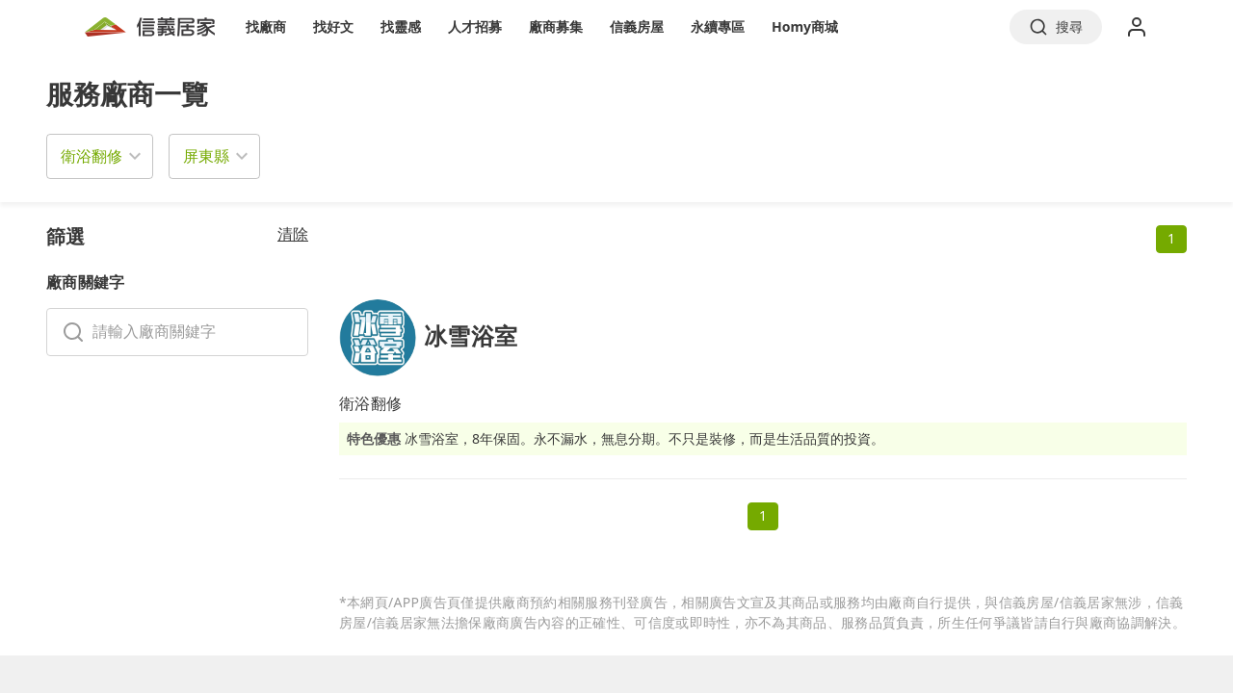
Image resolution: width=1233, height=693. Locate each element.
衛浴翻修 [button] (91, 156)
